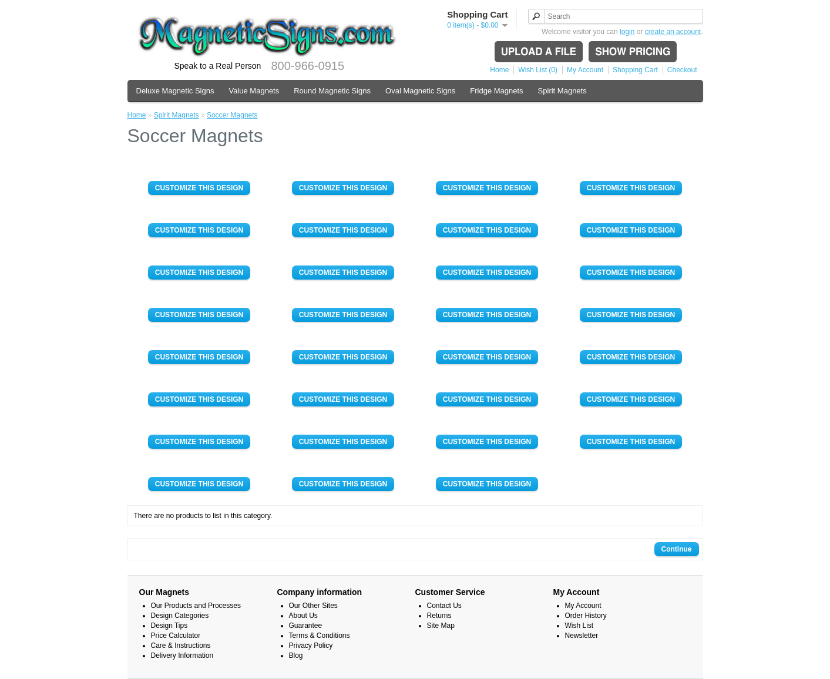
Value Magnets (253, 90)
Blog (296, 655)
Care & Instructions (181, 645)
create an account (673, 32)
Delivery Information (182, 655)
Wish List (579, 625)
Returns (439, 615)
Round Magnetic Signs (332, 90)
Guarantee (305, 625)
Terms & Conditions (319, 635)
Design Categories (180, 615)
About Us (303, 615)
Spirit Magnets (562, 90)
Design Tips (169, 625)
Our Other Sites (313, 605)
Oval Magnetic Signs (420, 90)
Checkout (682, 70)
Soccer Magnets (232, 115)
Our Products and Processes (196, 605)
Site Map (441, 625)
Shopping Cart (635, 70)
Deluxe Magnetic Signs (175, 90)
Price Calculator (176, 635)
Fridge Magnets (496, 90)
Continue (676, 549)
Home (499, 70)
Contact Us (444, 605)
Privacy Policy (311, 645)
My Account (585, 70)
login (627, 32)
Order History (586, 615)
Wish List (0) (537, 70)
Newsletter (582, 635)
